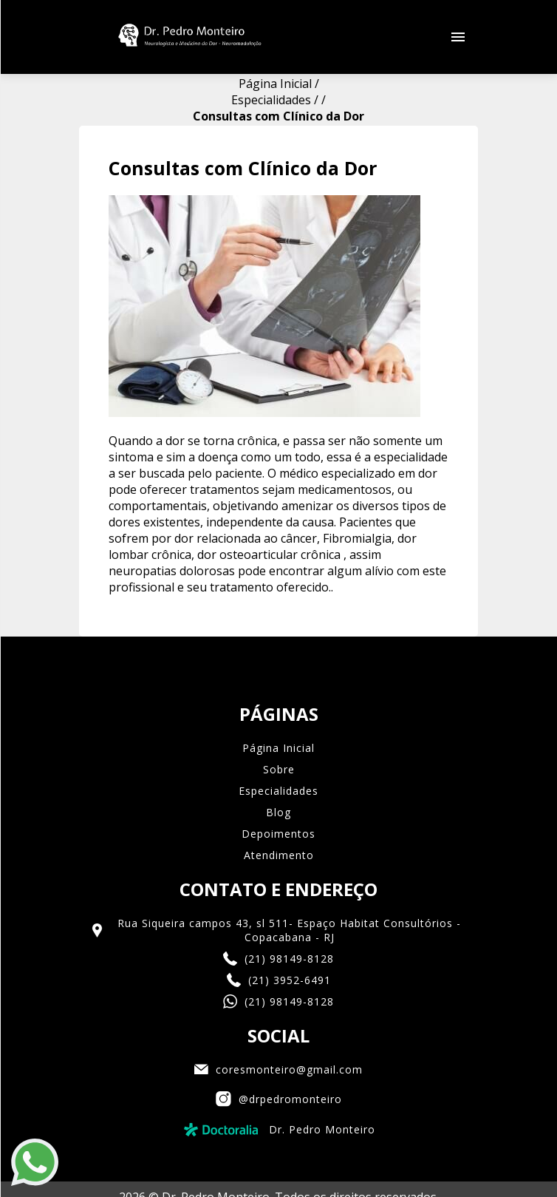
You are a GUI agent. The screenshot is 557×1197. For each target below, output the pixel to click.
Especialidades (278, 717)
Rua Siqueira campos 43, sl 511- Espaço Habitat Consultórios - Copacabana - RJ (275, 856)
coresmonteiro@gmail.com (278, 996)
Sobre (279, 695)
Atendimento (279, 781)
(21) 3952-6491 (279, 906)
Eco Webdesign (278, 1155)
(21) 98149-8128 (278, 885)
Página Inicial (278, 674)
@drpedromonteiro (279, 1025)
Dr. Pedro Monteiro (278, 1055)
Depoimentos (278, 760)
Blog (278, 738)
